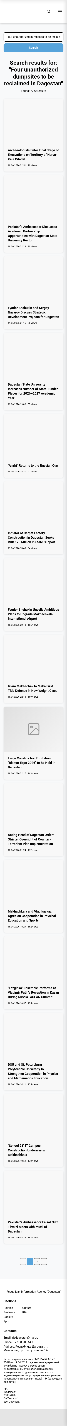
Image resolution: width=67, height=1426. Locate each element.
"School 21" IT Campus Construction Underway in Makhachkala (26, 1150)
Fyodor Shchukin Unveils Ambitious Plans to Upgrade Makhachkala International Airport (33, 614)
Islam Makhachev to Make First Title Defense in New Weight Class (32, 688)
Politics (8, 1308)
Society (8, 1317)
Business (9, 1312)
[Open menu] (60, 11)
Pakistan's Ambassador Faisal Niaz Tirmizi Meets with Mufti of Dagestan (33, 1226)
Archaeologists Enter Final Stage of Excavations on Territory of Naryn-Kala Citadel (33, 154)
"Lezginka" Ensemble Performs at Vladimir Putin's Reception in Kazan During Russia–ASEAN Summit (33, 992)
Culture (26, 1308)
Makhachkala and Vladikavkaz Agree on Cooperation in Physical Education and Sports (32, 915)
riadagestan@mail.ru (25, 1337)
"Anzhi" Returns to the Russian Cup (33, 465)
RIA (24, 1312)
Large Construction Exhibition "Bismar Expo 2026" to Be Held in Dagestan (31, 762)
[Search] (48, 11)
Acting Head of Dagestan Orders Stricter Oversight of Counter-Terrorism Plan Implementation (31, 839)
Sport (7, 1321)
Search (33, 47)
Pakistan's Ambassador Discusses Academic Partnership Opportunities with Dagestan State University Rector (32, 233)
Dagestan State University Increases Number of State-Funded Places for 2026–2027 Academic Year (33, 391)
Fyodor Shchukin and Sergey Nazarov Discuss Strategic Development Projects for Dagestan (33, 312)
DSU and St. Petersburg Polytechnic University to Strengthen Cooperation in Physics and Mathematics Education (33, 1071)
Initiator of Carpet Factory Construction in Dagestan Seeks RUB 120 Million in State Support (31, 537)
